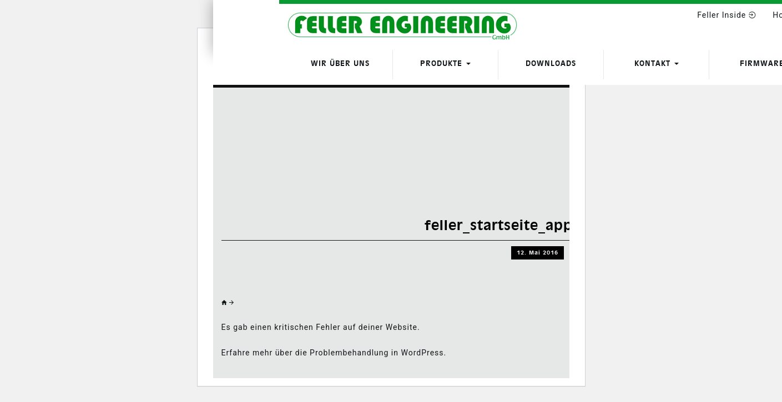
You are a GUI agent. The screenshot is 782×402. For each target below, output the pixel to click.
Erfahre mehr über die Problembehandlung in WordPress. (334, 352)
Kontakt (656, 63)
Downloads (551, 63)
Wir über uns (340, 63)
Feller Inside (726, 15)
